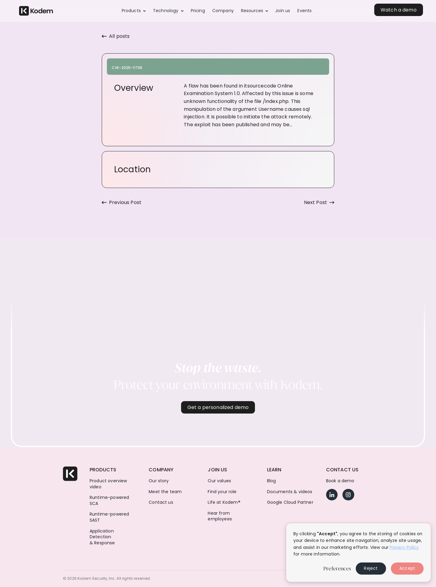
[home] (36, 11)
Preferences (337, 568)
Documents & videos (289, 492)
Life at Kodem (224, 502)
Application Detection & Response (102, 537)
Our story (159, 481)
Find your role (222, 492)
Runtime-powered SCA (109, 500)
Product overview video (108, 484)
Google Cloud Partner (290, 502)
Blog (271, 481)
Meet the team (165, 492)
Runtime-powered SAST (109, 517)
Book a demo (340, 481)
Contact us (161, 502)
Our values (219, 481)
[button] (134, 11)
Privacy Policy (404, 547)
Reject (371, 568)
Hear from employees (220, 516)
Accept (407, 568)
